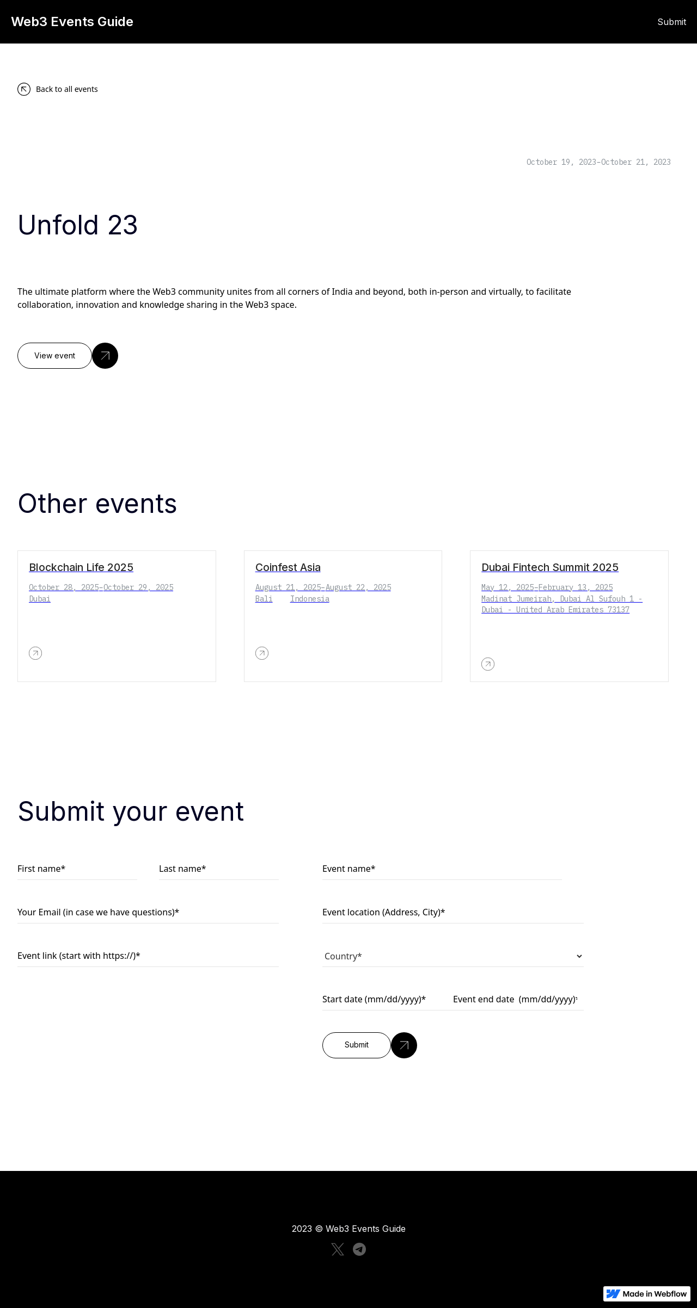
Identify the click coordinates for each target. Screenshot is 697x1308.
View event (54, 355)
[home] (185, 22)
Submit (672, 21)
